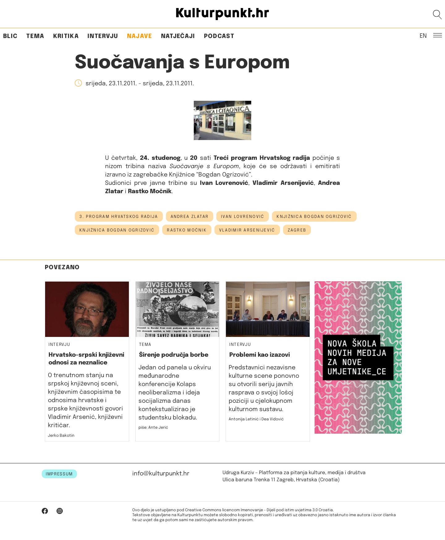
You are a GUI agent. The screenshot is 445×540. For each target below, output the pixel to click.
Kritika (66, 36)
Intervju (102, 36)
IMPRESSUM (59, 474)
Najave (139, 36)
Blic (10, 36)
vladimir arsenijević (247, 230)
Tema (35, 36)
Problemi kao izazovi (259, 355)
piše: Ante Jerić (153, 428)
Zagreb (297, 230)
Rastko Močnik (187, 230)
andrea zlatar (190, 217)
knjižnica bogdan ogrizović (117, 230)
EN (423, 35)
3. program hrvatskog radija (118, 217)
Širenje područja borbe (173, 355)
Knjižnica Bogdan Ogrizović (314, 217)
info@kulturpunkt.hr (160, 474)
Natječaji (178, 36)
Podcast (219, 36)
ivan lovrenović (242, 217)
